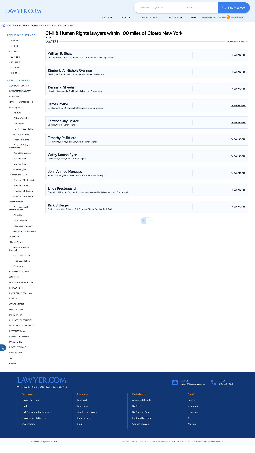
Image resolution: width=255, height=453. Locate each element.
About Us (126, 17)
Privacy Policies (217, 441)
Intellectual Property (22, 325)
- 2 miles (13, 40)
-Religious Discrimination (22, 231)
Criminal (14, 277)
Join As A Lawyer (174, 17)
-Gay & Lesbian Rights (21, 129)
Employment (16, 288)
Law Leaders (28, 424)
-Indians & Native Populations (19, 248)
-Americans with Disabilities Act (18, 208)
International (17, 331)
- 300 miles (15, 73)
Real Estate (16, 352)
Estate (13, 298)
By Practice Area (140, 412)
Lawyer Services (30, 400)
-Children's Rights (19, 118)
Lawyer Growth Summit (34, 418)
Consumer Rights (19, 271)
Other (12, 363)
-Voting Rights (17, 169)
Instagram (193, 406)
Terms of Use (176, 441)
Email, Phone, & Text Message (194, 441)
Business (14, 96)
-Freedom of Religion (21, 191)
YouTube (192, 424)
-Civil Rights (14, 107)
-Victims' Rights (18, 164)
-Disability (15, 215)
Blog (79, 424)
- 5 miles (13, 46)
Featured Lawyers (141, 418)
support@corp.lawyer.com (193, 384)
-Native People (16, 242)
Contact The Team (148, 17)
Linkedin (192, 400)
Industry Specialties (21, 320)
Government (16, 304)
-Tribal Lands (16, 266)
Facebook (193, 412)
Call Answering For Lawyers (36, 412)
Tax (11, 358)
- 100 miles (15, 67)
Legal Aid (82, 400)
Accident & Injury (19, 85)
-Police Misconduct (20, 134)
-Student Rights (18, 158)
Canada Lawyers (140, 424)
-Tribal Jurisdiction (19, 261)
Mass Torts (15, 342)
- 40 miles (14, 62)
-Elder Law (14, 236)
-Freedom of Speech (21, 196)
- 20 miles (14, 57)
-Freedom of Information (22, 180)
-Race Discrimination (20, 226)
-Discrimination (16, 201)
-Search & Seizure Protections (19, 146)
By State (136, 406)
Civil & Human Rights (21, 102)
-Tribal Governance (19, 255)
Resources (107, 17)
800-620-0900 (226, 384)
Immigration (16, 315)
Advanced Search (141, 400)
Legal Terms (83, 406)
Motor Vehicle (17, 347)
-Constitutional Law (18, 174)
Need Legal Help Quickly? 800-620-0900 (223, 17)
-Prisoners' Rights (19, 139)
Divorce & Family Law (21, 282)
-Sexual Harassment (20, 153)
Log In (194, 17)
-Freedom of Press (20, 185)
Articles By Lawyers (87, 412)
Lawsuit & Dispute (19, 336)
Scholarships (83, 418)
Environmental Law (20, 293)
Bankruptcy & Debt (20, 91)
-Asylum (15, 112)
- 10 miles (14, 51)
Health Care (16, 309)
